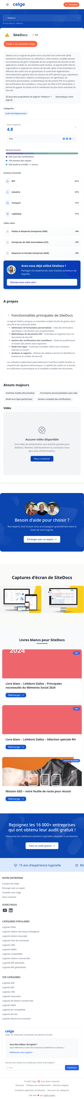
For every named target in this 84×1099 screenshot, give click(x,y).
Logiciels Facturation (11, 996)
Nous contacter (42, 458)
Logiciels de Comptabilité (13, 1009)
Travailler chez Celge (11, 892)
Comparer (71, 4)
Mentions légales (61, 1085)
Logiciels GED (8, 983)
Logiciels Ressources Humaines (16, 1018)
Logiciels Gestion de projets (14, 936)
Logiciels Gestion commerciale (16, 958)
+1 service (33, 164)
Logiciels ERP (8, 987)
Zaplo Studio (49, 1095)
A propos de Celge (10, 883)
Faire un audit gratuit (42, 845)
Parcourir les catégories (58, 1090)
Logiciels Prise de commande (15, 940)
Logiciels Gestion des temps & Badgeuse (20, 931)
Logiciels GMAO (9, 949)
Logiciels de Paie (9, 1014)
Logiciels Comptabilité (12, 954)
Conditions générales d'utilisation (30, 1090)
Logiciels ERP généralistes (14, 967)
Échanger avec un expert (42, 539)
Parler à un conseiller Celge (20, 43)
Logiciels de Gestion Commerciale (17, 1000)
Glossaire (19, 1085)
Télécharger (16, 695)
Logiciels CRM (8, 945)
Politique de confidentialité (38, 1085)
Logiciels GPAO (9, 927)
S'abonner (72, 1067)
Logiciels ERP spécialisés (13, 962)
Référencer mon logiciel (22, 1052)
